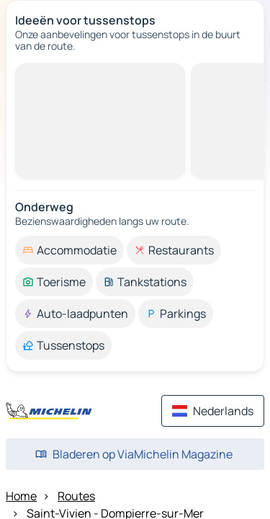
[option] (69, 250)
